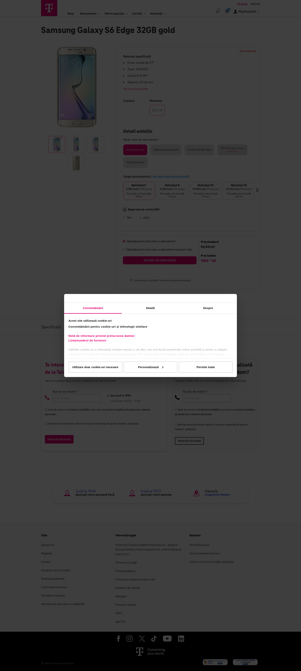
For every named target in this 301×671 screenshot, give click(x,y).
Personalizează (150, 366)
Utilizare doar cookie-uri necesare (95, 366)
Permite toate (206, 366)
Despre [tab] (208, 308)
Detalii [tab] (150, 308)
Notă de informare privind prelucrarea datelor (102, 335)
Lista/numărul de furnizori (88, 340)
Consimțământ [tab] (93, 308)
